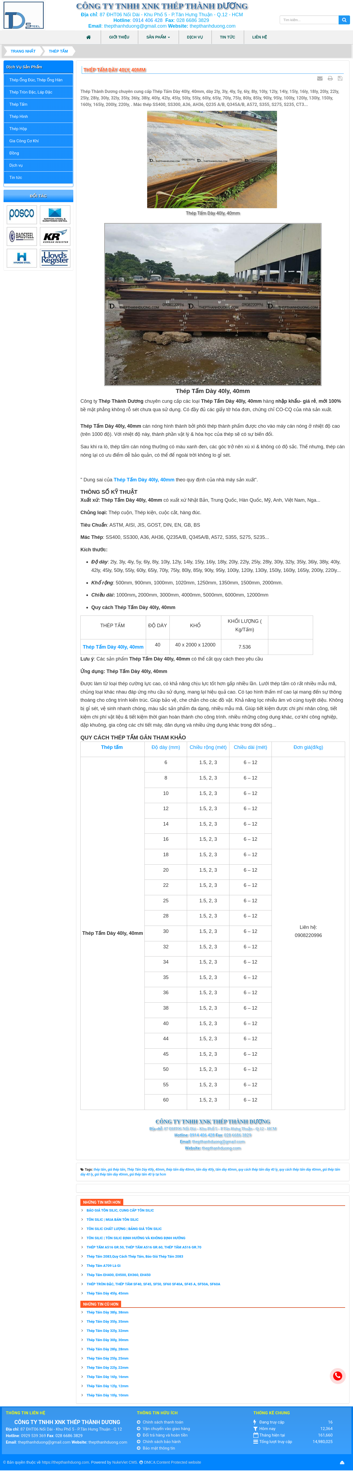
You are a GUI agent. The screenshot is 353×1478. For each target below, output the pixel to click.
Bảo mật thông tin (156, 1448)
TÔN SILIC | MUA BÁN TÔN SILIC (112, 1220)
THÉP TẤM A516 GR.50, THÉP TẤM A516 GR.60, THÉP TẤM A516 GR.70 (144, 1247)
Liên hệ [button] (259, 37)
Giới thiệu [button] (119, 37)
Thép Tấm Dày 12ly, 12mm (107, 1386)
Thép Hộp (18, 128)
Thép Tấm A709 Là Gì (104, 1266)
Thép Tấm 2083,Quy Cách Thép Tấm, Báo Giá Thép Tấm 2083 (135, 1256)
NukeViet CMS (124, 1462)
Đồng (14, 153)
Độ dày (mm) (166, 747)
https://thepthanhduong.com (65, 1462)
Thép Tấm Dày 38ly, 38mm (107, 1312)
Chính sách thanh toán (160, 1422)
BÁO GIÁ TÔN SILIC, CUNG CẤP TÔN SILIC (120, 1210)
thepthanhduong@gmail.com (44, 1442)
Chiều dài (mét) (250, 747)
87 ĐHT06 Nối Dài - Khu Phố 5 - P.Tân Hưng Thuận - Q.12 (71, 1429)
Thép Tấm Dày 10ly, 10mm (107, 1395)
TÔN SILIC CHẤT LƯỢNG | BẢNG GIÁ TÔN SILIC (124, 1229)
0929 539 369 (33, 1435)
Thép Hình (19, 116)
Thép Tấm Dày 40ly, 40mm (144, 479)
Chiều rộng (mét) (208, 747)
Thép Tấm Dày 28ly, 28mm (107, 1349)
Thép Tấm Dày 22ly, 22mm (107, 1368)
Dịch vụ (16, 165)
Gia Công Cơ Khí (24, 141)
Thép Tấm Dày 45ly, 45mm (107, 1293)
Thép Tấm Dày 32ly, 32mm (107, 1331)
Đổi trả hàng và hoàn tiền (162, 1435)
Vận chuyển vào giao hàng (163, 1428)
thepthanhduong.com (108, 1442)
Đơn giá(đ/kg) (308, 747)
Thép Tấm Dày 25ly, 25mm (107, 1358)
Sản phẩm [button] (158, 39)
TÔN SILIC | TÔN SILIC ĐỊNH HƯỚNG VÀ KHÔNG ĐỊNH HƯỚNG (136, 1238)
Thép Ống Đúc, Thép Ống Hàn (36, 80)
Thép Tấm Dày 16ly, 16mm (107, 1377)
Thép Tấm (18, 104)
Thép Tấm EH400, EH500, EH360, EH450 (119, 1275)
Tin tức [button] (227, 37)
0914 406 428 (148, 20)
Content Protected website (179, 1462)
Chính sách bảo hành (159, 1441)
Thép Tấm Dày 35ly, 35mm (107, 1321)
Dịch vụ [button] (195, 37)
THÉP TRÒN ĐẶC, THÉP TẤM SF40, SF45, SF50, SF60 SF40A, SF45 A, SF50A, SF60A (153, 1284)
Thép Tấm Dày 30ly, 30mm (107, 1340)
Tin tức (16, 177)
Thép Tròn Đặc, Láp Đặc (31, 92)
